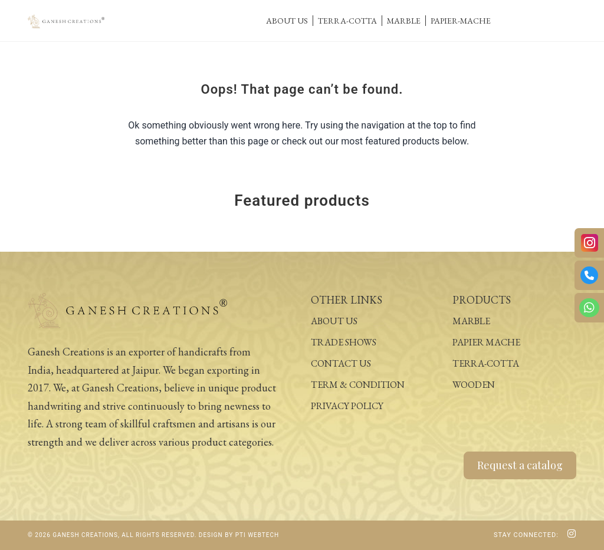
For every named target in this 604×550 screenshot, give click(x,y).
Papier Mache (486, 342)
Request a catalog (520, 465)
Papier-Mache (461, 20)
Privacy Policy (347, 406)
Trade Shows (343, 342)
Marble (404, 20)
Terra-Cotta (347, 20)
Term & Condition (358, 384)
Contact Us (341, 363)
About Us (287, 20)
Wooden (473, 384)
